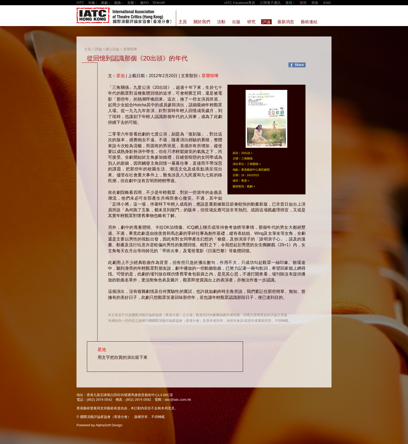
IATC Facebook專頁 (239, 3)
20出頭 (245, 153)
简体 (314, 3)
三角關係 (252, 163)
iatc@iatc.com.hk (178, 400)
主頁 (87, 49)
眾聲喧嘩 (130, 49)
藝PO (144, 3)
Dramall (159, 2)
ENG (327, 3)
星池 (120, 75)
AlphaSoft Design (108, 425)
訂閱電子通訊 (270, 3)
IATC (80, 2)
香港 (244, 180)
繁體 (303, 3)
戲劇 (250, 186)
